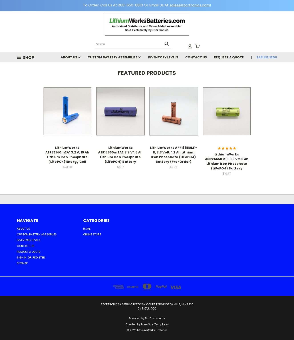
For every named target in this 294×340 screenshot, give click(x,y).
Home (87, 229)
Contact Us (196, 57)
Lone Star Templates (155, 324)
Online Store (92, 234)
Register (38, 257)
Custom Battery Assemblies (114, 57)
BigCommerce (155, 318)
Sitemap (22, 263)
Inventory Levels (163, 57)
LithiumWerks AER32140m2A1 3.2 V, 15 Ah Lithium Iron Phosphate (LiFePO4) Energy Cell (67, 154)
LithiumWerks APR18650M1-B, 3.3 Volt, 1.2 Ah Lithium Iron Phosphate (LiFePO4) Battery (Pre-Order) (173, 154)
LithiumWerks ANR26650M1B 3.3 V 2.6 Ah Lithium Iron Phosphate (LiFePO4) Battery (227, 161)
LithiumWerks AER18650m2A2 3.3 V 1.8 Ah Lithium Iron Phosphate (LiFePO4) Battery (120, 154)
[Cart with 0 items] (197, 46)
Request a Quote (229, 57)
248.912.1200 (266, 57)
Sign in (22, 257)
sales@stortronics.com (189, 5)
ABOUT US (71, 57)
